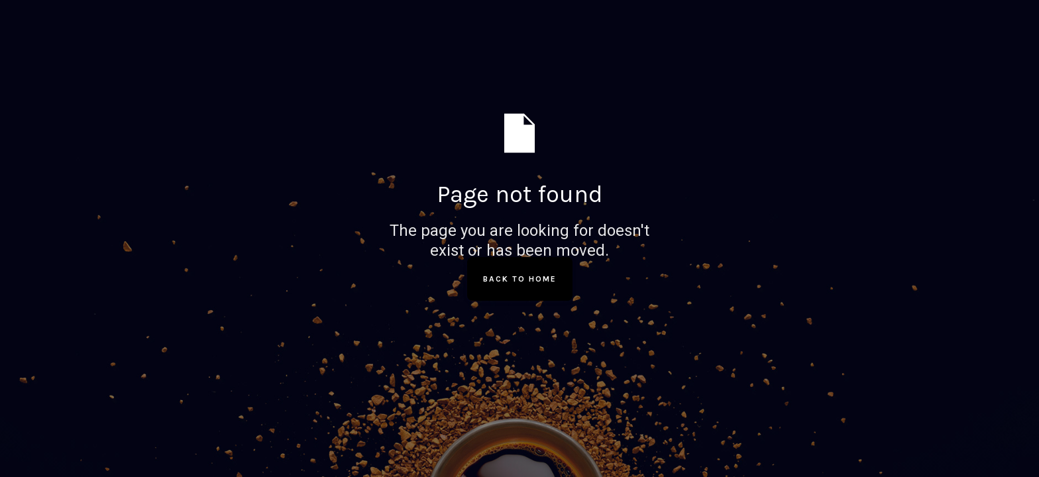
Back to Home (520, 279)
